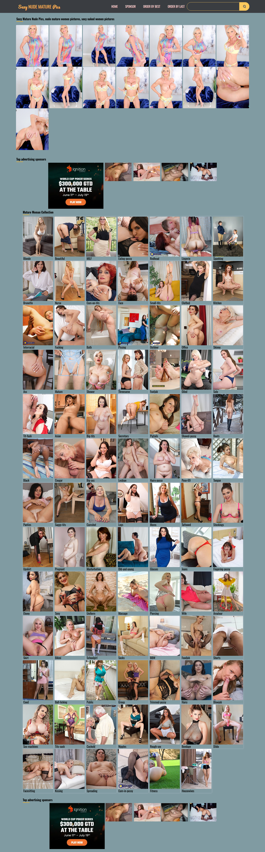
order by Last (176, 6)
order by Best (151, 6)
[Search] (218, 6)
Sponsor (130, 6)
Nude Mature (39, 6)
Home (114, 6)
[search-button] (244, 6)
